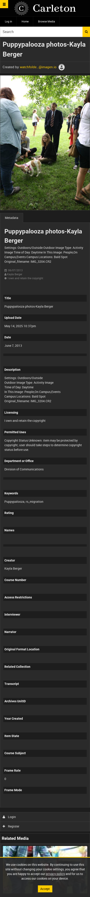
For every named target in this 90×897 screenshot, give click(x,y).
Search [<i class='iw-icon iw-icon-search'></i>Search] (86, 31)
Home (25, 21)
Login (9, 817)
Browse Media (46, 21)
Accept (45, 889)
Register (11, 826)
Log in (8, 21)
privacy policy (55, 874)
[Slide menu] (4, 4)
